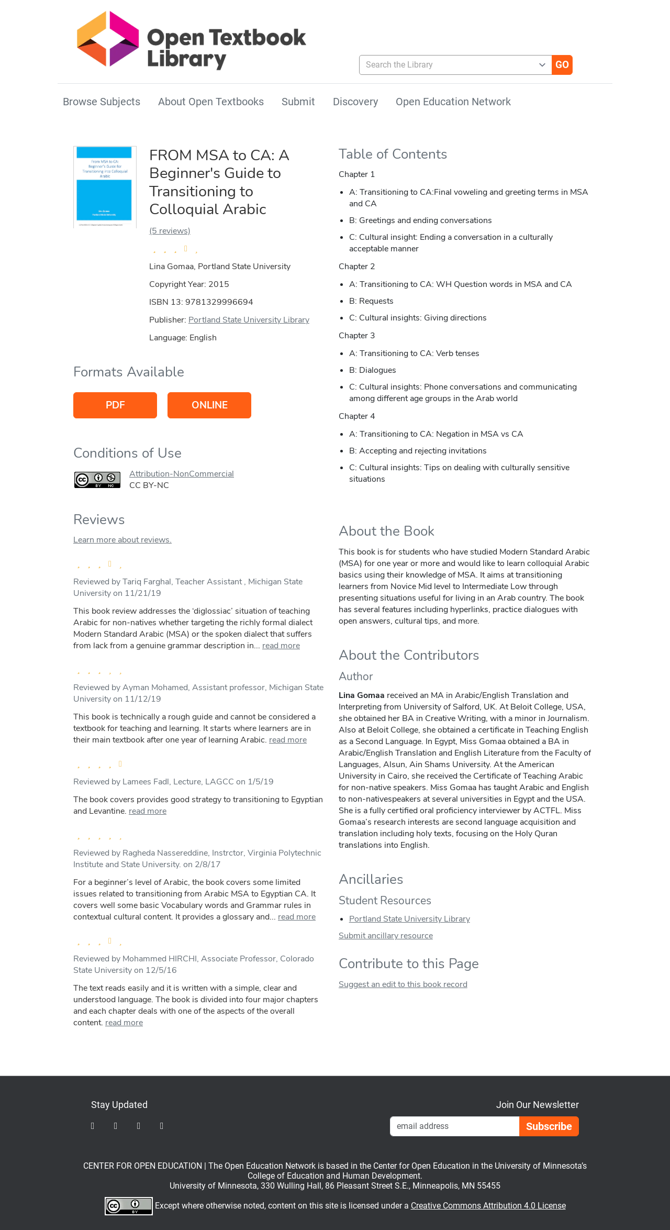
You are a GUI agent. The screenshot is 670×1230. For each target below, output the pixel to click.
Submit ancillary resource (386, 935)
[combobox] (451, 65)
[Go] (562, 65)
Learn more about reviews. (122, 540)
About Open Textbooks (211, 101)
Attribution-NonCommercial (181, 474)
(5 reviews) (170, 231)
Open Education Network (453, 101)
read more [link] (281, 645)
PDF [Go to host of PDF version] (115, 405)
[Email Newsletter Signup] (455, 1126)
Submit (298, 101)
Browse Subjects (101, 101)
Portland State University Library (248, 320)
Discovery (355, 101)
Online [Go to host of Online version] (210, 405)
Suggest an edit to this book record (403, 984)
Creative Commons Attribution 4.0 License (488, 1206)
